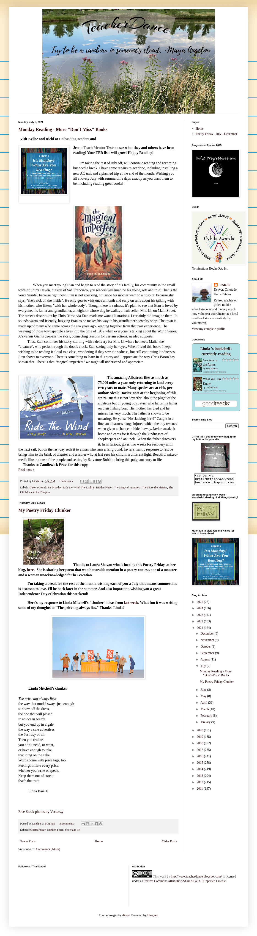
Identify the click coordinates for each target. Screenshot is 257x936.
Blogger (152, 915)
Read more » (26, 469)
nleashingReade (74, 139)
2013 (200, 778)
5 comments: (66, 481)
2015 (200, 764)
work (162, 876)
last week (131, 602)
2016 (200, 758)
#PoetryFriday (37, 829)
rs (87, 139)
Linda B (224, 285)
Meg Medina (212, 368)
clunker (51, 829)
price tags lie (72, 829)
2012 (200, 784)
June (203, 692)
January (205, 724)
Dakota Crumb (37, 487)
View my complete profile (208, 329)
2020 (200, 732)
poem (60, 829)
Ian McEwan (212, 387)
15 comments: (66, 823)
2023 (200, 617)
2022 (200, 623)
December (207, 635)
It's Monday (54, 487)
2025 (200, 604)
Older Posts (169, 841)
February (206, 717)
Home (99, 841)
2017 (200, 752)
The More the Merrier (154, 487)
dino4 (126, 915)
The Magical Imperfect (127, 487)
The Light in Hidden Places (97, 487)
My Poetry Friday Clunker (44, 510)
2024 (200, 610)
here (30, 570)
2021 (200, 630)
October (206, 648)
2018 (200, 745)
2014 (200, 771)
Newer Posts (27, 841)
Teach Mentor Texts (98, 148)
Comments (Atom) (48, 849)
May (203, 698)
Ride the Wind (71, 487)
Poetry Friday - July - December (216, 134)
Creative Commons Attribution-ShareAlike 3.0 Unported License (184, 881)
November (207, 642)
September (207, 655)
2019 (200, 739)
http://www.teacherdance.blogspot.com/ (196, 876)
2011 (200, 790)
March (205, 711)
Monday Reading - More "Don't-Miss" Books (62, 129)
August (205, 661)
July (203, 668)
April (204, 704)
